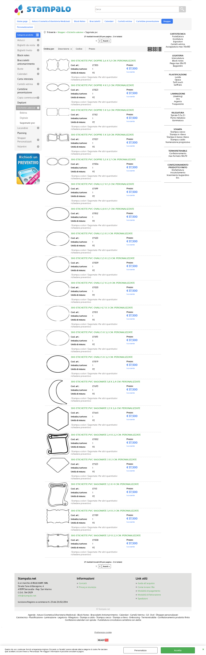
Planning (21, 128)
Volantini (22, 142)
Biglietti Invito (24, 46)
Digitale (24, 113)
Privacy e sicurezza (87, 583)
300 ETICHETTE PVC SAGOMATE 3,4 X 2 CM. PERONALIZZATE (105, 506)
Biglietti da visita (26, 41)
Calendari (107, 22)
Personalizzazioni (179, 22)
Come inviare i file (146, 583)
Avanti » (106, 37)
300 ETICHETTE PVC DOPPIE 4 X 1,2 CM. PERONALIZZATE (102, 81)
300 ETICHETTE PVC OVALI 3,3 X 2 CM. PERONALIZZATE (102, 229)
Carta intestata (25, 74)
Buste (20, 64)
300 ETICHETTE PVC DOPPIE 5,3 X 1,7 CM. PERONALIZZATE (103, 155)
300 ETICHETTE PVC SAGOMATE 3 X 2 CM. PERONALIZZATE (104, 455)
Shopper (163, 22)
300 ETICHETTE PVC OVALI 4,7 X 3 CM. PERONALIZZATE (102, 303)
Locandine (22, 123)
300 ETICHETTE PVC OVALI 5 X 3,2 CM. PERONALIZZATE (102, 328)
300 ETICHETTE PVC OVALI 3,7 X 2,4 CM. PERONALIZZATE (103, 278)
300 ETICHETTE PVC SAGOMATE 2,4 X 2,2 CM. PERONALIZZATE (106, 430)
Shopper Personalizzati (24, 135)
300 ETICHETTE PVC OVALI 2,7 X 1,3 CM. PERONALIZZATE (102, 179)
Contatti (83, 579)
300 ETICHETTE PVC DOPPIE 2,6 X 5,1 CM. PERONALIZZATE (103, 56)
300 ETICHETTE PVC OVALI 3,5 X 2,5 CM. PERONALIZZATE (103, 253)
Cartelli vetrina (122, 22)
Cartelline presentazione (144, 22)
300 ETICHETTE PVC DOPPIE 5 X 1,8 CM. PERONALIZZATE (102, 130)
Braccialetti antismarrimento (26, 58)
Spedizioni (143, 594)
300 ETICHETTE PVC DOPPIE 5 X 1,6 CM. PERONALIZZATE (102, 105)
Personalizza (140, 650)
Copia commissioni (27, 93)
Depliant (21, 98)
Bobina (23, 108)
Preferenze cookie (103, 628)
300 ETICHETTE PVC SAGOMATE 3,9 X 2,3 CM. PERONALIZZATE (106, 531)
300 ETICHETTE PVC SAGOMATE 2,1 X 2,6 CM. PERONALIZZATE (105, 404)
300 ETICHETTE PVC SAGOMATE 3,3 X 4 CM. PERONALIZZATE (105, 480)
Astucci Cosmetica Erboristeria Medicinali (50, 22)
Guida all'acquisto (146, 579)
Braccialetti (93, 22)
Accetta (177, 650)
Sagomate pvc (27, 118)
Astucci (21, 35)
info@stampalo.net (27, 591)
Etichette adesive (26, 103)
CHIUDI (203, 648)
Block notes (23, 51)
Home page (22, 22)
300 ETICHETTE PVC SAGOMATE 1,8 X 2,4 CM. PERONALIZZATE (105, 377)
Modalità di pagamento (149, 586)
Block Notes (78, 22)
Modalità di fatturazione (149, 590)
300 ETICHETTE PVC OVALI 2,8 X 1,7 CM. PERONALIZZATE (102, 204)
